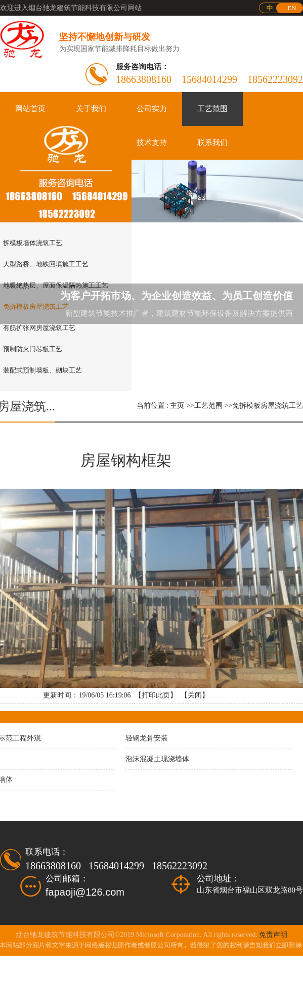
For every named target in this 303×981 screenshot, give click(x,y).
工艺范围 (208, 405)
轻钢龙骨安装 (146, 738)
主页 (177, 405)
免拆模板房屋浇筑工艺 (267, 405)
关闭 (195, 695)
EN (291, 8)
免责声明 (273, 935)
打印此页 (156, 695)
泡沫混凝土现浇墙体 (157, 759)
